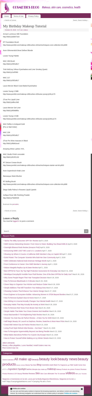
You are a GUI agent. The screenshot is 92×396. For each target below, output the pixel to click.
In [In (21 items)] (7, 369)
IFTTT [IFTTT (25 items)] (4, 369)
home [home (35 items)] (80, 365)
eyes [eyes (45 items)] (51, 365)
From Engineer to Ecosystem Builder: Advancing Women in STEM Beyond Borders (35, 294)
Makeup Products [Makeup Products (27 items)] (61, 369)
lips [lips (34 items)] (39, 369)
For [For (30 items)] (59, 365)
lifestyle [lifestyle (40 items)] (35, 369)
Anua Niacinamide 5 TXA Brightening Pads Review (23, 315)
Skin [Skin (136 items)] (37, 373)
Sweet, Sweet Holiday (80, 20)
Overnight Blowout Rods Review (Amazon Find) (22, 247)
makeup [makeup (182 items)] (51, 369)
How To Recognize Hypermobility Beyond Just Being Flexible (26, 331)
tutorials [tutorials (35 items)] (62, 374)
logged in (16, 221)
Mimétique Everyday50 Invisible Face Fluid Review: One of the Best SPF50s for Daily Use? (38, 274)
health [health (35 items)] (76, 365)
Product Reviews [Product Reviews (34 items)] (80, 369)
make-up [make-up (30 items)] (44, 369)
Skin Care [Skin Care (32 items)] (43, 374)
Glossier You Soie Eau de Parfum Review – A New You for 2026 (28, 318)
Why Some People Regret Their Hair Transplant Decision (25, 278)
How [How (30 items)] (84, 365)
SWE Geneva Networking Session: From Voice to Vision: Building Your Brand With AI (35, 244)
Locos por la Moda (35, 379)
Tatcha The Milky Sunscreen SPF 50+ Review (21, 241)
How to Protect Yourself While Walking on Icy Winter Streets (26, 338)
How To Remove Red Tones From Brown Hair (21, 308)
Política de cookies (71, 393)
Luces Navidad (27, 345)
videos (26, 30)
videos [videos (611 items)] (70, 373)
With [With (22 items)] (76, 373)
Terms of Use (18, 16)
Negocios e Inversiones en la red (14, 379)
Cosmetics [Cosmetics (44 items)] (45, 365)
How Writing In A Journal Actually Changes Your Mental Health (27, 301)
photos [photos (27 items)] (72, 369)
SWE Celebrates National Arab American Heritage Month (25, 261)
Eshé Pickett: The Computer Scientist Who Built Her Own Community (30, 257)
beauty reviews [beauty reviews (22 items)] (20, 365)
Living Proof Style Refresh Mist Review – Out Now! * (23, 328)
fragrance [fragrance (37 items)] (63, 365)
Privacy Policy (33, 16)
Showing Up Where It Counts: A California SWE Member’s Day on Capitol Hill (33, 254)
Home (6, 16)
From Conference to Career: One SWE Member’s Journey (25, 264)
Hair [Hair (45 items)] (71, 365)
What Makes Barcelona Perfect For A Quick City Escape (25, 335)
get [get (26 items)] (69, 365)
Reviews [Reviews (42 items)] (32, 374)
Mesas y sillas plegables (11, 345)
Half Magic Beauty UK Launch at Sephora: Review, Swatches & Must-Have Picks (34, 321)
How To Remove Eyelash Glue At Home (19, 298)
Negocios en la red (67, 379)
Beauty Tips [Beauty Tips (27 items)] (29, 365)
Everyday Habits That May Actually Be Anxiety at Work (24, 304)
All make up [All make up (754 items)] (23, 359)
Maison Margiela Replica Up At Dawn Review (21, 268)
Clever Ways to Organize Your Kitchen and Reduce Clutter (26, 284)
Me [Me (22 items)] (69, 369)
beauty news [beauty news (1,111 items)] (67, 359)
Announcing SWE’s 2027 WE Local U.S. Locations (23, 251)
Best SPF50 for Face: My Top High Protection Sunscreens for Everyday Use (32, 271)
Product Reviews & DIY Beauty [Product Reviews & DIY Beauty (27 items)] (12, 374)
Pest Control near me (10, 348)
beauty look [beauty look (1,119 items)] (48, 359)
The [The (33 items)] (56, 374)
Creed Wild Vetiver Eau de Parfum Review (20, 325)
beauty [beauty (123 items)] (35, 359)
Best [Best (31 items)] (34, 365)
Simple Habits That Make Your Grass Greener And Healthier (26, 311)
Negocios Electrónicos (50, 379)
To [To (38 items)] (58, 374)
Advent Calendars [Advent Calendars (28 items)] (8, 360)
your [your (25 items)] (79, 373)
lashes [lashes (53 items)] (29, 369)
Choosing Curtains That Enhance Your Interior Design (24, 291)
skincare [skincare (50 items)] (50, 374)
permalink (15, 204)
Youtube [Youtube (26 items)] (84, 373)
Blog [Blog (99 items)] (39, 365)
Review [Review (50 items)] (25, 374)
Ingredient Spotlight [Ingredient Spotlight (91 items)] (17, 369)
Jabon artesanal (8, 343)
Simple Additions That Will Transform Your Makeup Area (25, 288)
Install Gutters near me (41, 345)
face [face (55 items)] (55, 365)
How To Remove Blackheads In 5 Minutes (19, 281)
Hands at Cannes (10, 20)
